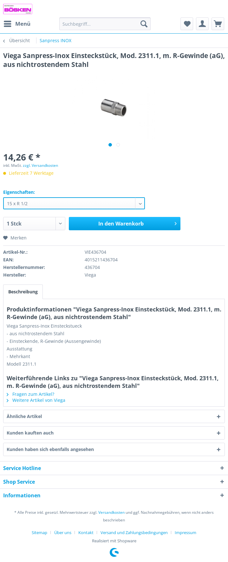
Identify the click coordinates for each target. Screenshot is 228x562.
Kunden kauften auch (30, 433)
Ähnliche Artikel (24, 416)
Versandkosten (111, 512)
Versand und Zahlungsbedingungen (134, 532)
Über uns (62, 532)
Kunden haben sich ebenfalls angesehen (50, 449)
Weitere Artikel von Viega (36, 400)
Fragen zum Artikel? (30, 394)
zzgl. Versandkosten (40, 165)
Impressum (185, 532)
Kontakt (86, 532)
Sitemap (39, 532)
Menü (17, 23)
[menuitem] (17, 23)
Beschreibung (23, 292)
